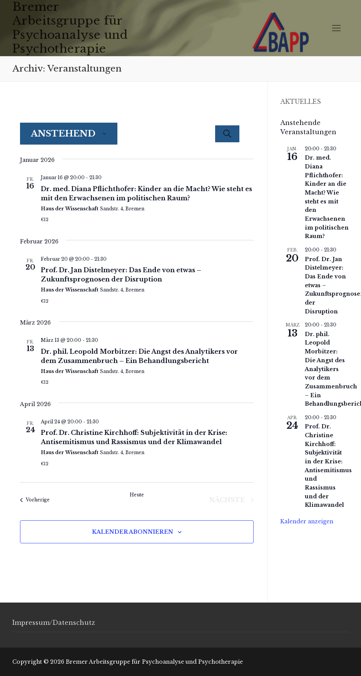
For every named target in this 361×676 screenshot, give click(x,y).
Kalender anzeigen (306, 521)
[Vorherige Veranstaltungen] (35, 500)
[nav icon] (336, 28)
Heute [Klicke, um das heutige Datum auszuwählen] (137, 495)
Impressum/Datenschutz (53, 622)
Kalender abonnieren (132, 531)
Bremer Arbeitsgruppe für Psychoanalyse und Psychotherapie (70, 28)
